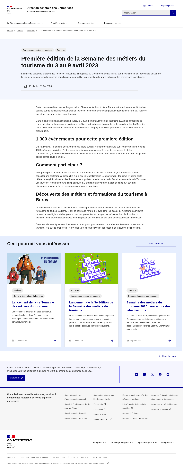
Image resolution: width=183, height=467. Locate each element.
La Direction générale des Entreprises (23, 23)
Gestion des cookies (100, 457)
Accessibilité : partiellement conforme (35, 457)
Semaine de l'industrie (130, 413)
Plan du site (11, 457)
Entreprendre (98, 404)
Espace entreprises (112, 23)
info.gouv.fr (98, 442)
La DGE (20, 31)
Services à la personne (160, 409)
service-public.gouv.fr (121, 442)
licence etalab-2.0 (100, 463)
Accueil (10, 31)
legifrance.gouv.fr (146, 442)
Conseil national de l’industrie (75, 413)
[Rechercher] (146, 13)
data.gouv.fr (166, 442)
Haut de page (169, 356)
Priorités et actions (59, 23)
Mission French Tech (101, 419)
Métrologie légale (99, 414)
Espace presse (167, 6)
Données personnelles (79, 457)
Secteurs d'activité (85, 23)
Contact (150, 6)
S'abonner (14, 377)
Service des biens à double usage (164, 404)
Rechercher (173, 13)
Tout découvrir (156, 243)
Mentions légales (59, 457)
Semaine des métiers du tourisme (135, 418)
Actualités (31, 31)
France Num (98, 409)
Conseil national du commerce (76, 418)
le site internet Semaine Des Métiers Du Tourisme (102, 176)
